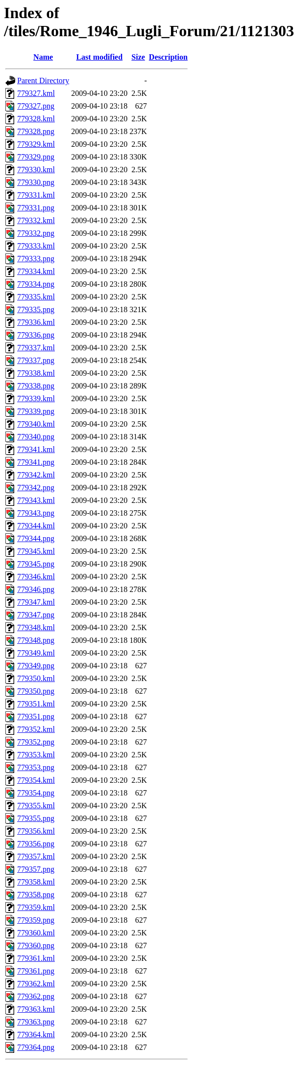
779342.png (35, 487)
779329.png (35, 157)
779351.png (35, 716)
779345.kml (36, 551)
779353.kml (36, 755)
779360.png (35, 945)
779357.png (35, 869)
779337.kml (36, 347)
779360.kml (36, 933)
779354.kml (36, 780)
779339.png (35, 411)
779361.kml (36, 958)
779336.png (35, 335)
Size (138, 57)
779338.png (35, 386)
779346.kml (36, 576)
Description (168, 57)
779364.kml (36, 1034)
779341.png (35, 462)
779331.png (35, 208)
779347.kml (36, 602)
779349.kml (36, 653)
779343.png (35, 513)
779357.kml (36, 856)
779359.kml (36, 907)
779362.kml (36, 983)
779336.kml (36, 322)
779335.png (35, 309)
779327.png (35, 106)
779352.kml (36, 729)
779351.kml (36, 704)
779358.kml (36, 882)
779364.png (35, 1047)
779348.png (35, 640)
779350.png (35, 691)
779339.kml (36, 398)
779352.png (35, 742)
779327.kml (36, 93)
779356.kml (36, 831)
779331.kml (36, 195)
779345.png (35, 564)
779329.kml (36, 144)
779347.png (35, 615)
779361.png (35, 971)
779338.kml (36, 373)
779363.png (35, 1022)
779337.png (35, 360)
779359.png (35, 920)
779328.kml (36, 118)
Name (43, 57)
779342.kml (36, 475)
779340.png (35, 436)
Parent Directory (43, 80)
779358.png (35, 894)
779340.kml (36, 424)
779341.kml (36, 449)
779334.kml (36, 271)
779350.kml (36, 678)
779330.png (35, 182)
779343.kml (36, 500)
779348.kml (36, 627)
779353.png (35, 767)
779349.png (35, 665)
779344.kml (36, 526)
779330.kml (36, 169)
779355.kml (36, 805)
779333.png (35, 258)
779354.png (35, 793)
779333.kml (36, 246)
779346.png (35, 589)
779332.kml (36, 220)
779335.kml (36, 297)
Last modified (99, 57)
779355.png (35, 818)
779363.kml (36, 1009)
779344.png (35, 538)
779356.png (35, 844)
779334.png (35, 284)
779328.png (35, 131)
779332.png (35, 233)
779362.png (35, 996)
